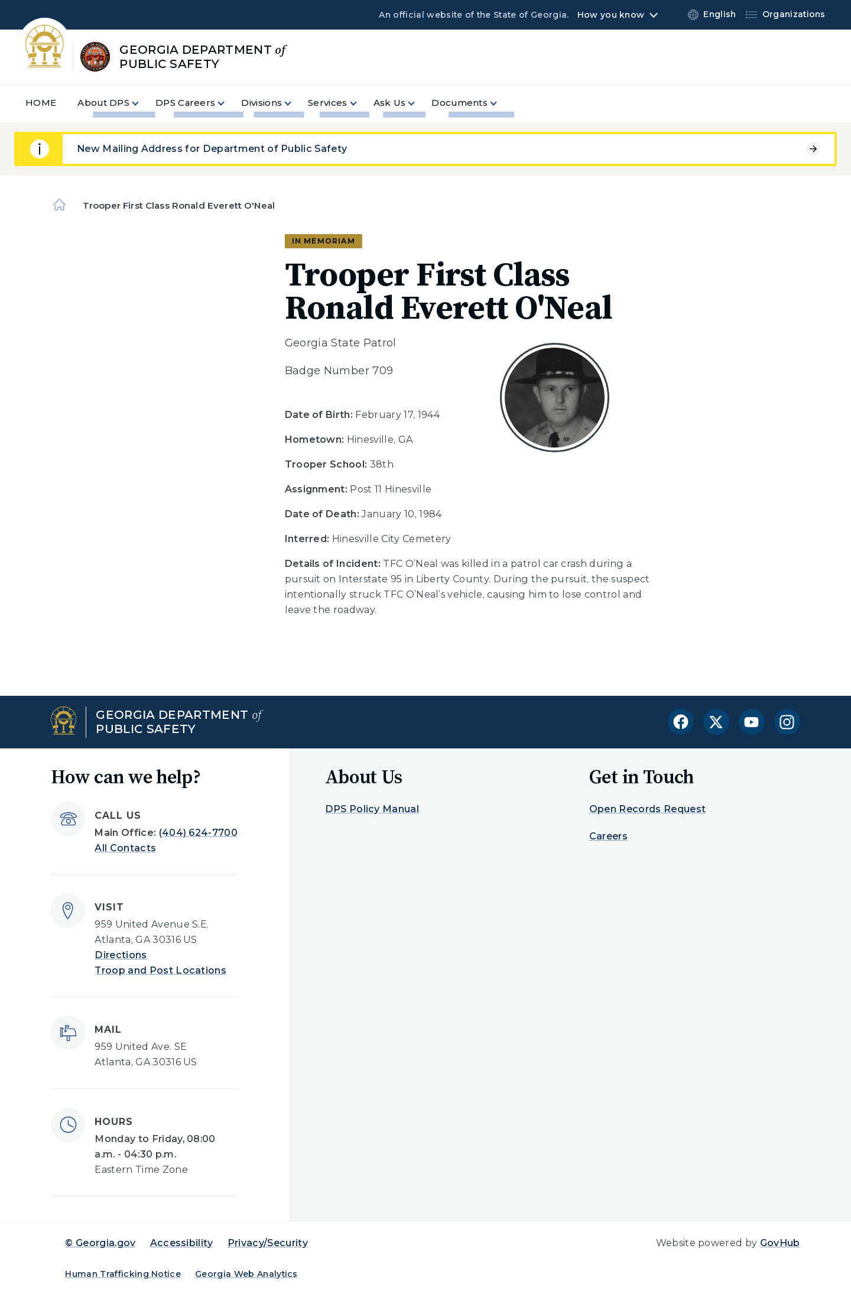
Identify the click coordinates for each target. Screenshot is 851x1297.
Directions (121, 955)
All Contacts (125, 848)
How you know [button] (610, 15)
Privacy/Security (268, 1243)
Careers (608, 836)
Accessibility (181, 1243)
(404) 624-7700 (198, 832)
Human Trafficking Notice (123, 1274)
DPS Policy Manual (372, 809)
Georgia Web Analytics (246, 1274)
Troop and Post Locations (160, 970)
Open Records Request (647, 809)
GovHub (780, 1243)
